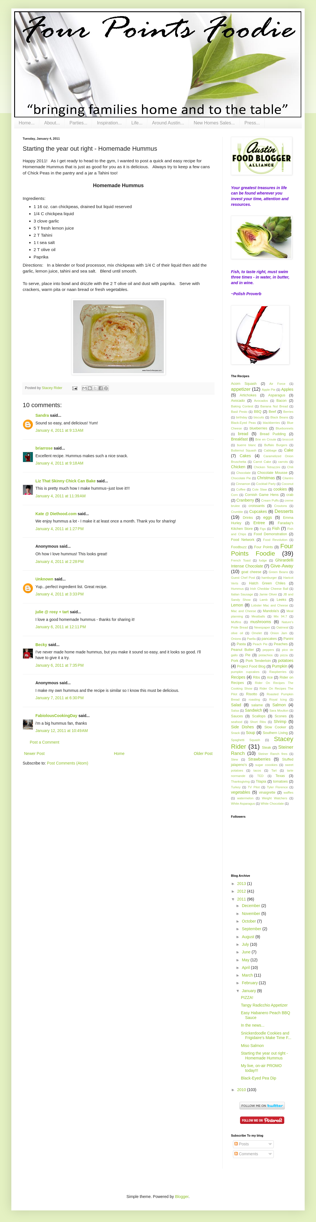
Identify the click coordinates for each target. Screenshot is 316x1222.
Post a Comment (44, 742)
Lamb (264, 599)
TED (260, 776)
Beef (272, 412)
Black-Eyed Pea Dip (258, 1078)
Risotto (251, 694)
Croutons (280, 506)
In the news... (252, 1025)
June (246, 952)
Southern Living (275, 733)
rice (270, 677)
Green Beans (278, 572)
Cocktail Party (266, 483)
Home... (27, 122)
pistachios (265, 655)
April (246, 967)
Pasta (241, 644)
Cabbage (270, 450)
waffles (288, 792)
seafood (236, 722)
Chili (290, 467)
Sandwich (253, 710)
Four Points (263, 547)
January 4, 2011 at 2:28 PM (59, 561)
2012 (242, 891)
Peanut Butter (242, 650)
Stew (234, 759)
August (248, 936)
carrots (283, 461)
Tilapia (261, 781)
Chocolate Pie (241, 478)
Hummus (237, 588)
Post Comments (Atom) (67, 763)
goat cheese (251, 572)
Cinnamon (243, 483)
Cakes (245, 456)
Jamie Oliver (268, 594)
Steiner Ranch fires (272, 753)
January (249, 990)
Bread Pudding (273, 434)
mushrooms (260, 621)
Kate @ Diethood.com (56, 513)
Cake (288, 450)
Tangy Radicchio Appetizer (264, 1005)
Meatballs (258, 616)
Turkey (236, 787)
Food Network (243, 540)
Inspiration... (109, 122)
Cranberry (245, 500)
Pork (234, 661)
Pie (247, 655)
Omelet (257, 633)
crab (290, 495)
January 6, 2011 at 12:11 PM (60, 627)
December (251, 905)
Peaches (281, 644)
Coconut (287, 483)
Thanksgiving (240, 781)
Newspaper (262, 627)
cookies (280, 489)
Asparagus (276, 395)
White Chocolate (272, 803)
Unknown (44, 579)
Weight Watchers (274, 798)
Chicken (238, 467)
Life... (136, 122)
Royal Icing (278, 699)
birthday (241, 417)
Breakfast (239, 439)
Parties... (78, 122)
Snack (235, 733)
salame (257, 705)
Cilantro (287, 478)
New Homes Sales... (214, 122)
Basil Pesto (239, 411)
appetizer (241, 389)
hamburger (269, 577)
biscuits (259, 417)
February (250, 983)
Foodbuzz (239, 547)
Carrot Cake (262, 461)
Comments (246, 1154)
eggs (267, 517)
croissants (257, 506)
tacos (257, 770)
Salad (236, 705)
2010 (242, 1089)
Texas (280, 776)
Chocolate (243, 472)
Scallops (259, 716)
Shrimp (280, 721)
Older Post (203, 753)
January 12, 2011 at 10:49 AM (61, 730)
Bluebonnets (284, 428)
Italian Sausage (242, 594)
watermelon (245, 798)
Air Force (277, 383)
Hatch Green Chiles (267, 583)
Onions (236, 638)
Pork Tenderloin (258, 661)
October (249, 921)
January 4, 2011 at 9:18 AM (59, 463)
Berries (288, 411)
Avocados (261, 400)
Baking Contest (242, 406)
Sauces (237, 716)
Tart (274, 770)
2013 (242, 883)
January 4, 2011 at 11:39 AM (60, 496)
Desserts (284, 511)
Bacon (281, 401)
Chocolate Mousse (272, 473)
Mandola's (271, 611)
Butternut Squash (243, 450)
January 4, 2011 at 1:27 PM (59, 528)
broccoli (287, 439)
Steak (266, 748)
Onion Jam (278, 633)
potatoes (285, 660)
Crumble (237, 511)
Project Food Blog (251, 666)
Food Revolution (275, 539)
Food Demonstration (270, 534)
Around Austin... (168, 122)
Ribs (256, 677)
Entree (259, 523)
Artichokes (248, 395)
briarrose (44, 448)
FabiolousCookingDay (56, 715)
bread (243, 433)
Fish (275, 528)
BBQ (258, 412)
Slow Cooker (275, 727)
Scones (281, 716)
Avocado (238, 401)
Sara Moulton (279, 710)
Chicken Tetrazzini (267, 467)
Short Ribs (258, 722)
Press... (252, 122)
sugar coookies (266, 765)
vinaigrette (267, 792)
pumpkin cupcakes (245, 671)
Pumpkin (279, 666)
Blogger (181, 1196)
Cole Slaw (259, 489)
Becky (41, 644)
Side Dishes (242, 727)
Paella (251, 638)
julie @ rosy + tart (52, 612)
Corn (234, 494)
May (246, 960)
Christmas (266, 478)
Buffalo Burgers (275, 445)
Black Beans (279, 417)
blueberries (258, 428)
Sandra (42, 415)
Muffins (236, 622)
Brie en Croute (265, 439)
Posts (241, 1144)
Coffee (240, 489)
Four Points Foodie (262, 550)
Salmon (279, 705)
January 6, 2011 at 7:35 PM (59, 665)
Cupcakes (258, 511)
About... (52, 122)
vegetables (240, 792)
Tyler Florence (277, 787)
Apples (287, 389)
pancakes (269, 639)
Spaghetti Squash (245, 740)
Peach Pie (260, 644)
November (251, 913)
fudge (263, 560)
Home (119, 753)
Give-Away (281, 566)
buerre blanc (246, 445)
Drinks (248, 518)
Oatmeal (282, 627)
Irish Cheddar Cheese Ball (269, 588)
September (252, 929)
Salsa (235, 710)
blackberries (271, 422)
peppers (268, 649)
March (248, 975)
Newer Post (34, 753)
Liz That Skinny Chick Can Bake (65, 481)
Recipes (238, 677)
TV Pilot (254, 787)
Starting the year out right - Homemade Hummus (264, 1055)
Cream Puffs (270, 500)
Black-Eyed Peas (243, 422)
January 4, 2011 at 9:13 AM (59, 430)
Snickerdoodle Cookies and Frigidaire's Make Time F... (266, 1035)
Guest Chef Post (243, 577)
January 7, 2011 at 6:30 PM (59, 698)
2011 (242, 899)
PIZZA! (247, 997)
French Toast (241, 560)
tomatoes (280, 781)
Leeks (281, 600)
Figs (263, 528)
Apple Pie (268, 389)
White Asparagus (243, 803)
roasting (254, 699)
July (246, 944)
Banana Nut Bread (274, 406)
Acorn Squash (243, 384)
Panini (288, 639)
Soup (250, 732)
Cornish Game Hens (262, 495)
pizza (284, 655)
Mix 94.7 (280, 616)
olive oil (237, 633)
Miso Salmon (252, 1045)
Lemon (237, 605)
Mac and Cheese (243, 611)
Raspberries (277, 671)
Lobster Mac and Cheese (269, 605)
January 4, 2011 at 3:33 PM (59, 594)
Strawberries (259, 759)
